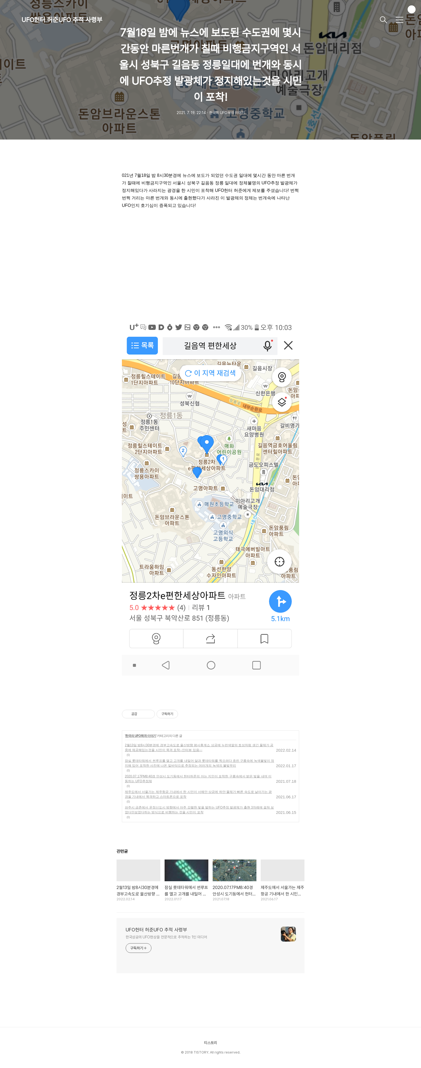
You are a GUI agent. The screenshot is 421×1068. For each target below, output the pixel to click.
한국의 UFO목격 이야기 (140, 736)
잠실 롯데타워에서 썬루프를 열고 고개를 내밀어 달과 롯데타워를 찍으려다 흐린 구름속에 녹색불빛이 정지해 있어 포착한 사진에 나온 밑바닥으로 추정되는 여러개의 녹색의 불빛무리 (199, 763)
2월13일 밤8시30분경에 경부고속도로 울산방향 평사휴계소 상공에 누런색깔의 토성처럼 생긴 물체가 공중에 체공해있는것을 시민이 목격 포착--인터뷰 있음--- (199, 747)
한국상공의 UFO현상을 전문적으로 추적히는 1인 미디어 (166, 937)
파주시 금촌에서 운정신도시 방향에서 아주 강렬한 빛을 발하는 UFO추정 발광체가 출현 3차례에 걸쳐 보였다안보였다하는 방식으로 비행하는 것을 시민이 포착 (199, 810)
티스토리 (210, 1043)
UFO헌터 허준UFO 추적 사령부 (61, 20)
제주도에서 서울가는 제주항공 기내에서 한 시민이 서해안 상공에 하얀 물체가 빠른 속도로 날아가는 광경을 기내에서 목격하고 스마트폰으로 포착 (198, 794)
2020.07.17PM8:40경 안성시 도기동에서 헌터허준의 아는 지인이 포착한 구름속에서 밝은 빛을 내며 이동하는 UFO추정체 (198, 778)
